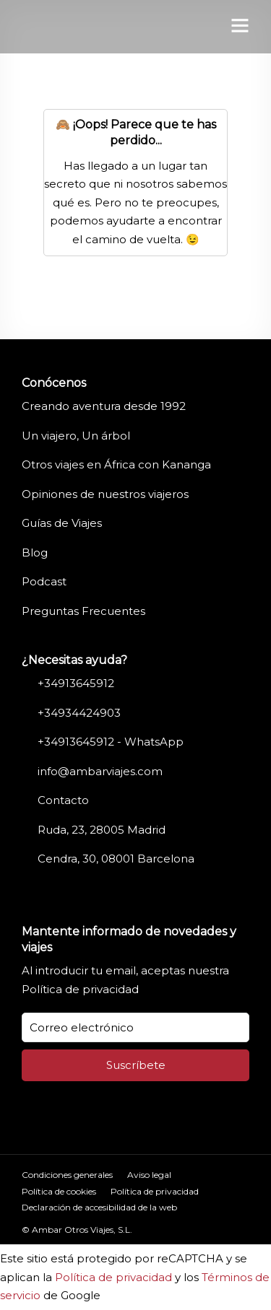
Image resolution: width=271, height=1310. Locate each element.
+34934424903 (79, 713)
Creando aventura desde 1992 (104, 406)
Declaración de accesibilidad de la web (99, 1207)
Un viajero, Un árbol (76, 435)
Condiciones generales (67, 1174)
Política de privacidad (80, 989)
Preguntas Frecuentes (83, 611)
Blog (35, 552)
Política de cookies (59, 1191)
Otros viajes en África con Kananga (116, 464)
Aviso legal (149, 1174)
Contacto (63, 800)
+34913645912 (76, 683)
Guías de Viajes (62, 523)
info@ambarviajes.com (100, 771)
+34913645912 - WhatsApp (111, 741)
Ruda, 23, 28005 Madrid (101, 830)
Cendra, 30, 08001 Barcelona (116, 858)
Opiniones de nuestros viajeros (105, 494)
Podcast (44, 581)
